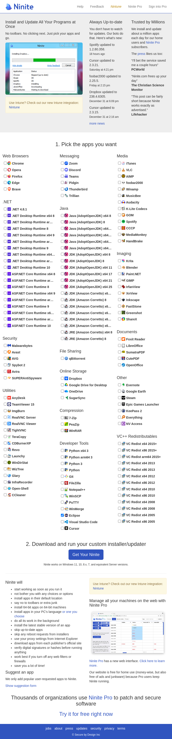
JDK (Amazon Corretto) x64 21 (86, 319)
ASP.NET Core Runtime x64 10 (29, 313)
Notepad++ (73, 489)
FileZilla (71, 483)
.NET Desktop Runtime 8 (26, 228)
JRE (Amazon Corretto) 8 (83, 338)
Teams (70, 176)
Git (67, 476)
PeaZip (70, 424)
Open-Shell (16, 488)
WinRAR (71, 431)
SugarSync (73, 398)
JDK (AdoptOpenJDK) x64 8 (85, 254)
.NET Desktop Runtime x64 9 (29, 235)
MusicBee (129, 196)
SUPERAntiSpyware (23, 378)
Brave (12, 189)
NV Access (130, 424)
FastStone (129, 306)
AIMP (126, 176)
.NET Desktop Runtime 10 (27, 267)
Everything (130, 417)
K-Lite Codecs (132, 208)
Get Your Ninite (85, 554)
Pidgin (70, 183)
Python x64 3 (74, 451)
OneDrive (72, 391)
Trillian (70, 196)
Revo (12, 449)
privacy (109, 728)
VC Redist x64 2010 (136, 489)
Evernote (129, 385)
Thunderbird (74, 189)
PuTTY (70, 502)
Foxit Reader (131, 339)
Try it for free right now (86, 714)
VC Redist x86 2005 (136, 521)
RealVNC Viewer (20, 424)
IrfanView (129, 287)
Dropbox (71, 378)
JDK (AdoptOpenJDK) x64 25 (86, 287)
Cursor (70, 528)
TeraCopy (15, 437)
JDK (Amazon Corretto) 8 (83, 300)
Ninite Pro (135, 6)
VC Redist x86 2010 (136, 495)
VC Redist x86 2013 (136, 469)
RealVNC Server (20, 417)
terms (121, 728)
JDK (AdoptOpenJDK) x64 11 (86, 267)
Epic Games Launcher (138, 404)
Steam (127, 398)
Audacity (128, 202)
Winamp (128, 189)
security (95, 728)
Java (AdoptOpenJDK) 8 (83, 222)
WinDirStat (16, 462)
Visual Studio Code (79, 522)
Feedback (97, 6)
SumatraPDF (131, 352)
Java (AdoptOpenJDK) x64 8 (86, 215)
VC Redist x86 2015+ (137, 450)
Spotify (127, 221)
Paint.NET (129, 274)
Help (80, 6)
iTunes (127, 163)
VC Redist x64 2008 (136, 502)
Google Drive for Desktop (84, 385)
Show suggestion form (21, 686)
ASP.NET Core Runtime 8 (26, 287)
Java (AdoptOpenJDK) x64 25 (86, 248)
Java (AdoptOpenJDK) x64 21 (86, 241)
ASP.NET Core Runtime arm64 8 (29, 280)
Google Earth (132, 391)
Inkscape (129, 300)
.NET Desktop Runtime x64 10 (29, 254)
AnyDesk (14, 398)
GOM (126, 215)
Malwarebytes (18, 346)
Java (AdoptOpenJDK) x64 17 (86, 235)
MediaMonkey (132, 235)
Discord (71, 170)
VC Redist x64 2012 (136, 476)
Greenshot (130, 313)
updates (81, 728)
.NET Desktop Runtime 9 (26, 248)
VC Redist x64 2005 (136, 515)
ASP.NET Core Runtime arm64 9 (29, 300)
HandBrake (130, 241)
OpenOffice (130, 365)
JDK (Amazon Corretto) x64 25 (86, 326)
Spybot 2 (14, 365)
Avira (12, 371)
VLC (125, 170)
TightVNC (15, 430)
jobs (49, 728)
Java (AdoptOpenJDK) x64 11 (86, 228)
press (141, 54)
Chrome (14, 163)
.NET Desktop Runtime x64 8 (29, 215)
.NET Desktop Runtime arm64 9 (29, 241)
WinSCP (71, 496)
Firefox (13, 176)
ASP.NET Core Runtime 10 (27, 326)
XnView (127, 293)
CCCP (126, 228)
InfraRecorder (18, 482)
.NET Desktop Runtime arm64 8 (29, 222)
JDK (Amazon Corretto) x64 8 (86, 293)
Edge (12, 183)
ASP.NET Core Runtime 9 (26, 306)
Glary (12, 476)
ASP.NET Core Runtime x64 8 (29, 274)
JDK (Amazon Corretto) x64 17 (86, 313)
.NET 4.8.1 (15, 209)
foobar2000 (130, 183)
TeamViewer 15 (19, 404)
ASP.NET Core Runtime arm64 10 (29, 319)
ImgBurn (14, 411)
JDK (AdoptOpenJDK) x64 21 (86, 280)
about (58, 728)
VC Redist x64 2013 (136, 463)
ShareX (127, 319)
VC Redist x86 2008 (136, 508)
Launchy (14, 456)
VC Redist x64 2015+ (137, 444)
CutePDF (129, 358)
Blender (128, 267)
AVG (11, 358)
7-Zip (69, 418)
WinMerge (72, 509)
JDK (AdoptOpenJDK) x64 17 (86, 274)
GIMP (126, 280)
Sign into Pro (158, 6)
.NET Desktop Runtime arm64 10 (29, 261)
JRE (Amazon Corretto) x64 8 (86, 332)
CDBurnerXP (17, 443)
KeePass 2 (130, 411)
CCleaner (15, 495)
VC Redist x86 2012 (136, 482)
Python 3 (71, 463)
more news (97, 123)
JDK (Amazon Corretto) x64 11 (86, 306)
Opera (12, 170)
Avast (12, 352)
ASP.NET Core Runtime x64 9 (29, 293)
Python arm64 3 (76, 457)
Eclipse (70, 515)
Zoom (69, 163)
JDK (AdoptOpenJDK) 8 (82, 261)
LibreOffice (130, 346)
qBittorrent (73, 358)
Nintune (14, 107)
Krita (125, 261)
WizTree (14, 469)
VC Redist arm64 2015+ (139, 456)
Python (70, 470)
